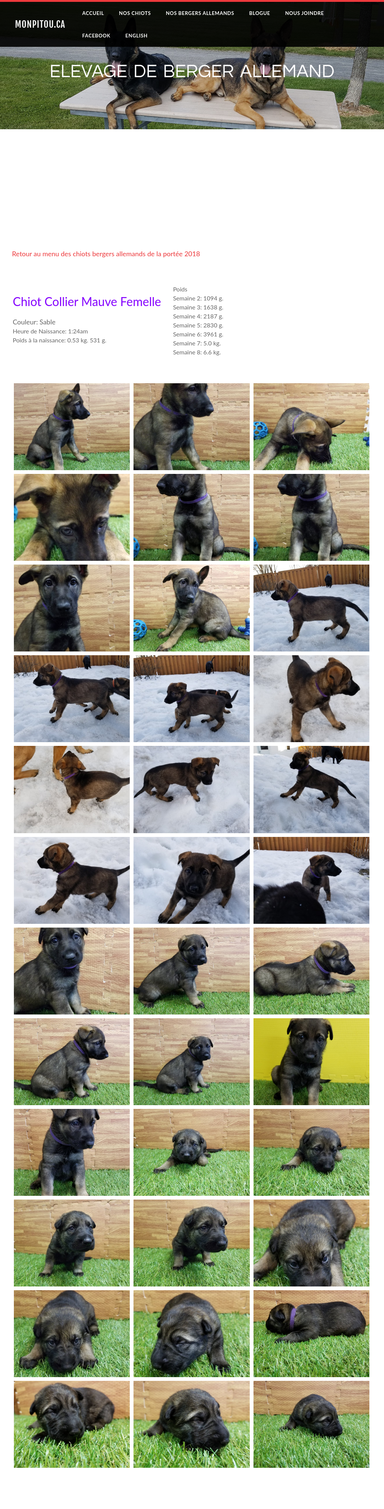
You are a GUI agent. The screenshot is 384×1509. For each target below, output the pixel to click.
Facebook (96, 36)
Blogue (259, 13)
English (136, 36)
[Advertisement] (192, 196)
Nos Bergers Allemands (200, 13)
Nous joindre (304, 13)
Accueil (93, 13)
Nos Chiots (135, 13)
